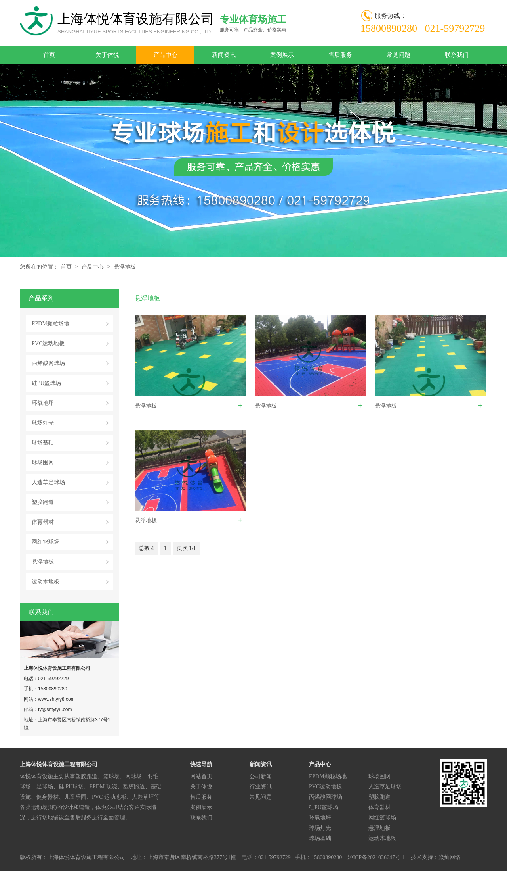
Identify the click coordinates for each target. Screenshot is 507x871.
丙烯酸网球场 (48, 363)
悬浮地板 (125, 267)
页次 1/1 (186, 548)
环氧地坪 (43, 403)
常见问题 (398, 55)
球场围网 (43, 462)
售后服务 (340, 55)
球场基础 (43, 443)
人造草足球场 (48, 482)
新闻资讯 (224, 55)
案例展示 (282, 55)
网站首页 (201, 776)
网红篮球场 (45, 542)
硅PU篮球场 (46, 383)
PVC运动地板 (48, 343)
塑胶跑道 (43, 502)
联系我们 (457, 55)
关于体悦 (107, 55)
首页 (49, 55)
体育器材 (43, 522)
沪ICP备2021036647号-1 (376, 857)
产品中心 (165, 55)
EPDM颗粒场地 (50, 324)
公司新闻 (261, 776)
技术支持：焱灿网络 (436, 857)
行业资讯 (261, 787)
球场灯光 (43, 423)
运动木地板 (45, 582)
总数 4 (146, 548)
